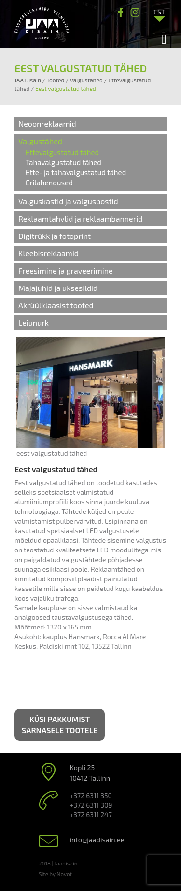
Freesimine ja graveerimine (65, 270)
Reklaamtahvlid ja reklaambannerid (80, 218)
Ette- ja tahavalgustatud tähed (76, 172)
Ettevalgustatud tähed (62, 152)
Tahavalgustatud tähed (63, 162)
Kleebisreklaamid (48, 253)
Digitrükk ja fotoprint (54, 235)
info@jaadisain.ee (97, 840)
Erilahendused (49, 182)
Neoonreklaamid (47, 123)
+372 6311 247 (91, 815)
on (81, 588)
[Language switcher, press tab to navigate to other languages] (159, 11)
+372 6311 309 (91, 805)
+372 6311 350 (91, 795)
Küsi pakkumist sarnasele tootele (59, 724)
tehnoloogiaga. (37, 511)
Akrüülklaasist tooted (56, 305)
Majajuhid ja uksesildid (57, 287)
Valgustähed (40, 140)
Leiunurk (33, 322)
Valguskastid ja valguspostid (68, 201)
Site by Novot (55, 873)
